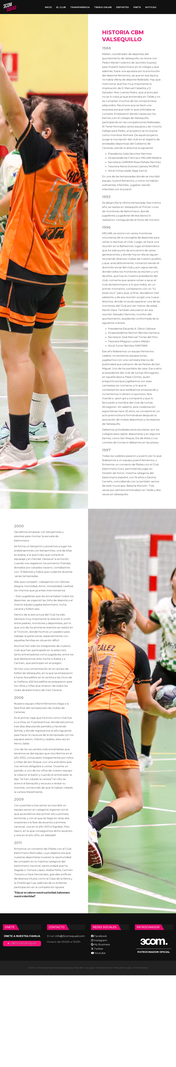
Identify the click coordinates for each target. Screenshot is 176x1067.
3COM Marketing (140, 968)
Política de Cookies (104, 968)
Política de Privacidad (122, 968)
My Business (100, 944)
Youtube (98, 953)
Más (163, 7)
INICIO (48, 7)
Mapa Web (78, 968)
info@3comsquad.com (70, 936)
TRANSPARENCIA (80, 7)
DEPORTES (122, 7)
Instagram (99, 940)
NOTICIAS (150, 7)
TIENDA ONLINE (103, 7)
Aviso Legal (89, 968)
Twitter (97, 948)
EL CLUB (61, 7)
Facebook (99, 936)
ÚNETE (137, 7)
